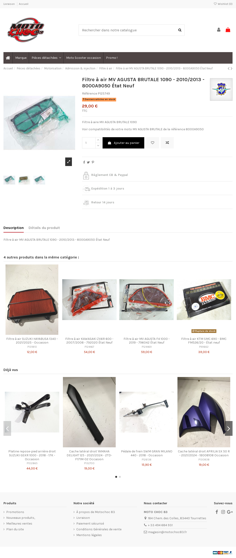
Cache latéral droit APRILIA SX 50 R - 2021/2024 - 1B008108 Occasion (204, 453)
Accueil (23, 4)
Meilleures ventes (19, 523)
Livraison (9, 4)
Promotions (15, 512)
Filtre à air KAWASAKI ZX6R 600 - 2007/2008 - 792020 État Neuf (89, 341)
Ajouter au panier (123, 143)
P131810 (32, 346)
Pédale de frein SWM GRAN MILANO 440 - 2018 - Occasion (146, 453)
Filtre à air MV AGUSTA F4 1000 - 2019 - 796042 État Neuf (147, 341)
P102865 (32, 463)
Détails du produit (44, 228)
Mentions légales (89, 535)
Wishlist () (223, 4)
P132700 (89, 463)
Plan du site (15, 529)
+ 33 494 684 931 (160, 525)
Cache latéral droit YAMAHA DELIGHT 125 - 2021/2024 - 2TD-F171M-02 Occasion (89, 455)
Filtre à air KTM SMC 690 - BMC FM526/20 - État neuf (204, 341)
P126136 (146, 459)
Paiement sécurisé (90, 523)
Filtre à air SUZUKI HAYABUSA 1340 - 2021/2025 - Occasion (32, 341)
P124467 (89, 346)
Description (13, 228)
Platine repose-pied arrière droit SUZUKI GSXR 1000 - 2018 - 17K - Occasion (32, 455)
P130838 (203, 459)
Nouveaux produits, (20, 518)
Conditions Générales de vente (98, 529)
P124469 (147, 346)
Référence (89, 93)
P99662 (204, 346)
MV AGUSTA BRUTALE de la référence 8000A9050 (168, 129)
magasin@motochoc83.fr (167, 532)
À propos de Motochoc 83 (95, 512)
